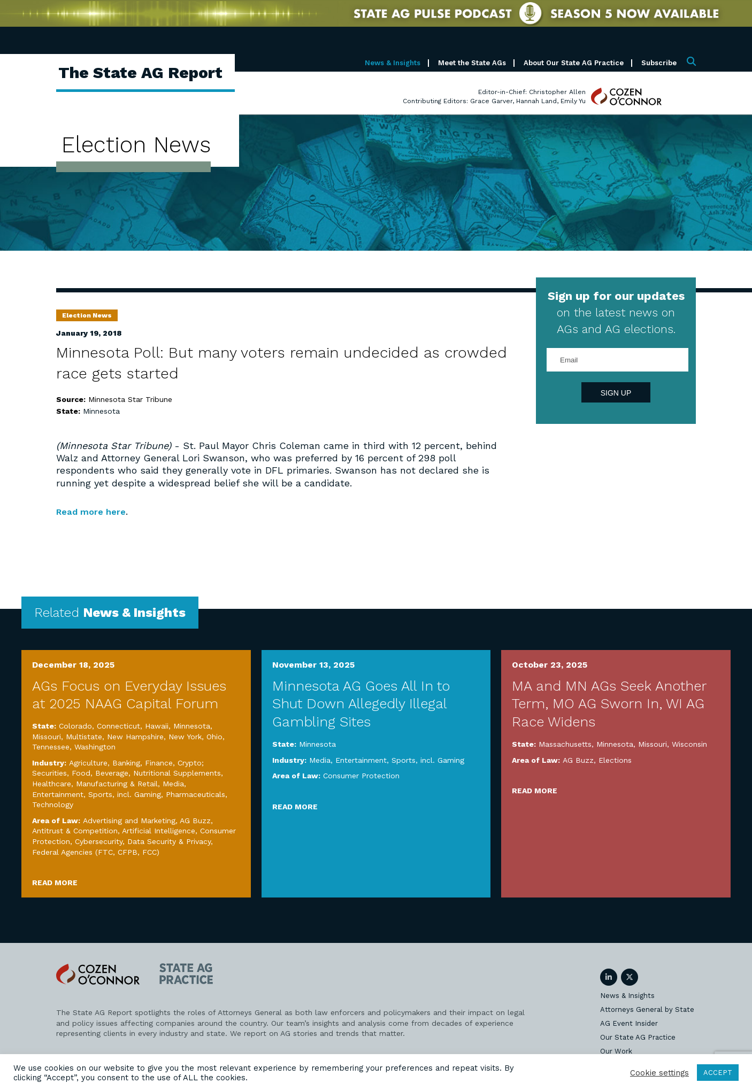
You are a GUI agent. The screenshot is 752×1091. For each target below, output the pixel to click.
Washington (95, 746)
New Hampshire (135, 736)
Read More (55, 882)
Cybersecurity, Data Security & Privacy (143, 841)
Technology (52, 804)
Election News (87, 315)
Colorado (75, 726)
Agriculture (88, 763)
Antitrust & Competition (75, 830)
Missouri (46, 736)
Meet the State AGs (472, 63)
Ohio (214, 736)
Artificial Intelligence (158, 830)
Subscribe (659, 63)
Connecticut (118, 726)
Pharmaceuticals (195, 794)
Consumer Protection (361, 775)
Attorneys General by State (647, 1009)
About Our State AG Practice (574, 63)
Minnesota (101, 411)
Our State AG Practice (638, 1037)
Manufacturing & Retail (117, 783)
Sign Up (616, 393)
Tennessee (51, 746)
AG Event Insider (629, 1023)
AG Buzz (195, 820)
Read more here (94, 511)
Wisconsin (689, 744)
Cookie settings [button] (659, 1073)
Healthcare (51, 783)
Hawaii (156, 726)
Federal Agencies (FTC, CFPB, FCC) (95, 852)
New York (185, 736)
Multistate (84, 736)
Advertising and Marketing (129, 820)
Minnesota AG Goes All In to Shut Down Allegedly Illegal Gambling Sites (361, 704)
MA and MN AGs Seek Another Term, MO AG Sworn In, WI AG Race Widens (609, 704)
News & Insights (392, 63)
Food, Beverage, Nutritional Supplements (146, 773)
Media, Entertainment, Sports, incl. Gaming (386, 760)
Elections (615, 760)
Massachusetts (565, 744)
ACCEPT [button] (717, 1073)
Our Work (616, 1051)
